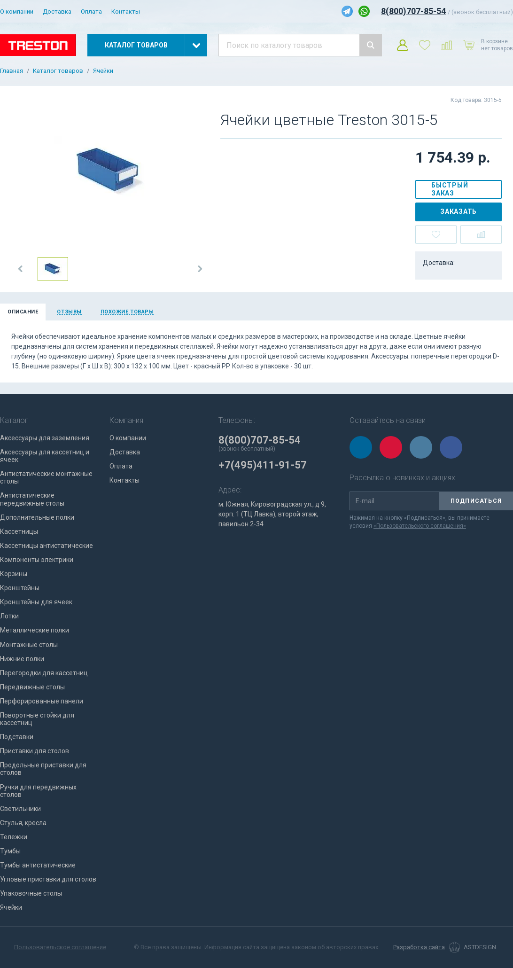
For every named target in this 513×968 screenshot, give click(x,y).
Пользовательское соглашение (60, 947)
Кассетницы (19, 531)
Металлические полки (34, 630)
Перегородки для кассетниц (44, 673)
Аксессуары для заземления (44, 438)
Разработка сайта (419, 947)
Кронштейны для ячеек (36, 602)
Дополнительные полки (37, 517)
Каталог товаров (58, 71)
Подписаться (476, 501)
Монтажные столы (29, 644)
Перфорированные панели (41, 701)
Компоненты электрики (36, 559)
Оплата (91, 11)
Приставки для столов (34, 751)
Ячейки (103, 71)
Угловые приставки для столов (48, 879)
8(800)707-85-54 (413, 11)
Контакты (125, 11)
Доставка (57, 11)
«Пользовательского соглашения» (419, 526)
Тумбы (10, 851)
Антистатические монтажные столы (46, 477)
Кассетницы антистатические (46, 545)
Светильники (20, 808)
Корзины (13, 574)
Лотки (9, 616)
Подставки (16, 737)
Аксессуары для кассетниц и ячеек (44, 455)
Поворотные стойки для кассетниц (37, 718)
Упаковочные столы (31, 893)
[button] (20, 268)
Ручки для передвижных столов (38, 790)
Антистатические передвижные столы (32, 499)
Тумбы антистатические (38, 865)
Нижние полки (22, 659)
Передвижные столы (32, 687)
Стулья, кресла (23, 823)
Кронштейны (19, 588)
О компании (16, 11)
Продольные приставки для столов (43, 768)
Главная (11, 71)
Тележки (13, 837)
